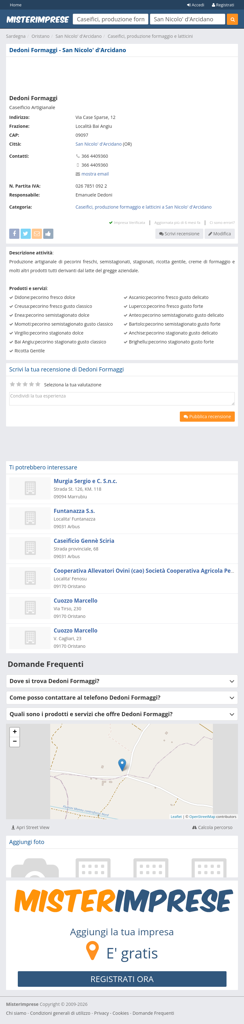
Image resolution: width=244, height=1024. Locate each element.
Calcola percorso (212, 827)
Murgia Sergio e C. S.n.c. (85, 481)
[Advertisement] (122, 74)
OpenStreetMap (202, 816)
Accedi (195, 5)
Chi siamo (16, 1013)
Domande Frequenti (153, 1013)
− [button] (15, 742)
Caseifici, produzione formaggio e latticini (150, 36)
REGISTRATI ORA (122, 979)
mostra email (95, 174)
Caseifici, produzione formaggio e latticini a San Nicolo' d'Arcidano (144, 207)
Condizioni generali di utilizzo (60, 1013)
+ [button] (15, 732)
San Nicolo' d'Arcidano (79, 36)
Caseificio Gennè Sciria (84, 540)
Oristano (40, 36)
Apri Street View (30, 827)
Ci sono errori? (222, 222)
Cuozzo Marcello (76, 600)
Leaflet (176, 816)
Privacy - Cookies (111, 1013)
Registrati (223, 5)
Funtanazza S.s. (74, 511)
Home (16, 5)
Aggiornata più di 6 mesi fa (177, 222)
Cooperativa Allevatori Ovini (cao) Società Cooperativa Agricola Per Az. (148, 570)
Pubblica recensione (207, 416)
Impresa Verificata (127, 222)
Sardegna (16, 36)
